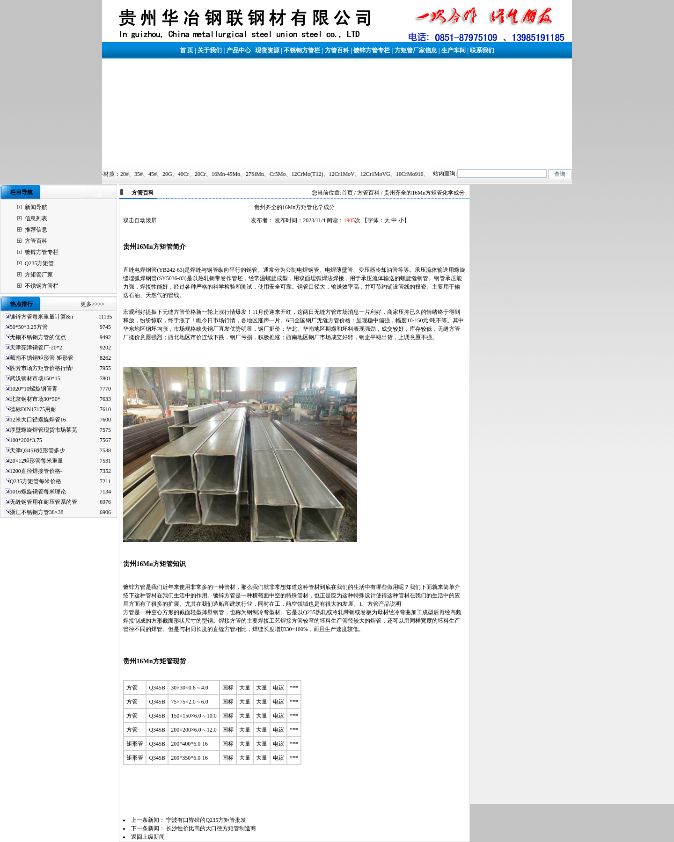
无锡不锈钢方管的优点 (38, 337)
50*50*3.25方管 (29, 327)
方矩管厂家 (39, 274)
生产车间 (453, 50)
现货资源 (267, 50)
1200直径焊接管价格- (36, 471)
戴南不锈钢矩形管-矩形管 (41, 358)
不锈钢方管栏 (302, 50)
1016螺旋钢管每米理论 (38, 491)
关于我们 (210, 50)
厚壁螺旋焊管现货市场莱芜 (43, 430)
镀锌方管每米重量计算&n (41, 316)
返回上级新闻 (148, 837)
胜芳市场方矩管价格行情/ (41, 368)
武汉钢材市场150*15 (35, 378)
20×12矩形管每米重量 (37, 460)
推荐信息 (36, 229)
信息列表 (36, 218)
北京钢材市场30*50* (35, 399)
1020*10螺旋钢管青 (34, 388)
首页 (347, 192)
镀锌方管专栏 (371, 50)
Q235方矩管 (39, 263)
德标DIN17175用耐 (33, 409)
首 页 (186, 50)
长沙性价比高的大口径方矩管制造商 (211, 828)
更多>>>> (92, 304)
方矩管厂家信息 (416, 50)
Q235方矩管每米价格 (36, 481)
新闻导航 (36, 207)
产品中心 (239, 50)
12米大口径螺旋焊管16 (38, 419)
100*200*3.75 (26, 440)
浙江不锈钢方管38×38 (37, 512)
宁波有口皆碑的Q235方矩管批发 (206, 820)
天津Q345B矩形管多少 (38, 450)
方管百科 (337, 50)
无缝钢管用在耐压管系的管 (43, 502)
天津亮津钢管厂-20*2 (36, 347)
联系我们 (482, 50)
